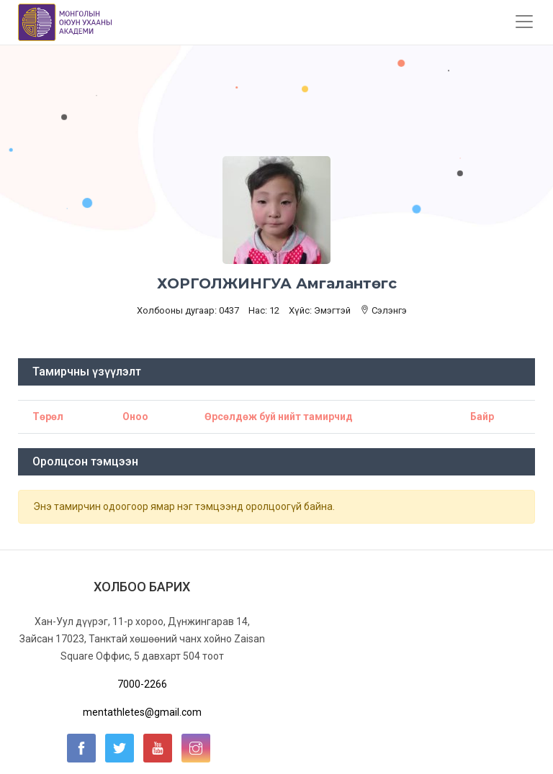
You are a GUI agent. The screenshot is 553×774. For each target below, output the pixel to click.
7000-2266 (142, 684)
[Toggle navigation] (524, 21)
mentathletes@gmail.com (142, 712)
